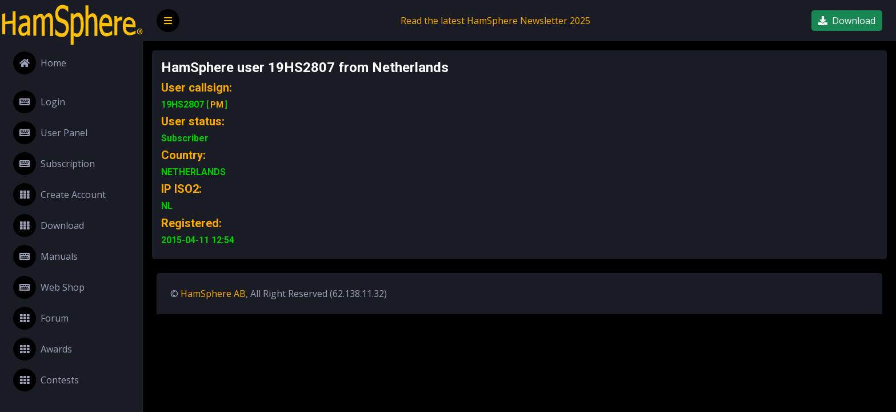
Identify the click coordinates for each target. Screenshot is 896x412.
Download (48, 225)
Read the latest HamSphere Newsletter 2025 (495, 20)
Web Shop (49, 287)
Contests (46, 380)
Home (39, 63)
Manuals (45, 256)
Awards (42, 349)
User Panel (50, 132)
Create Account (59, 194)
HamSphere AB (213, 293)
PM (216, 104)
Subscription (54, 163)
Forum (41, 318)
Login (39, 101)
